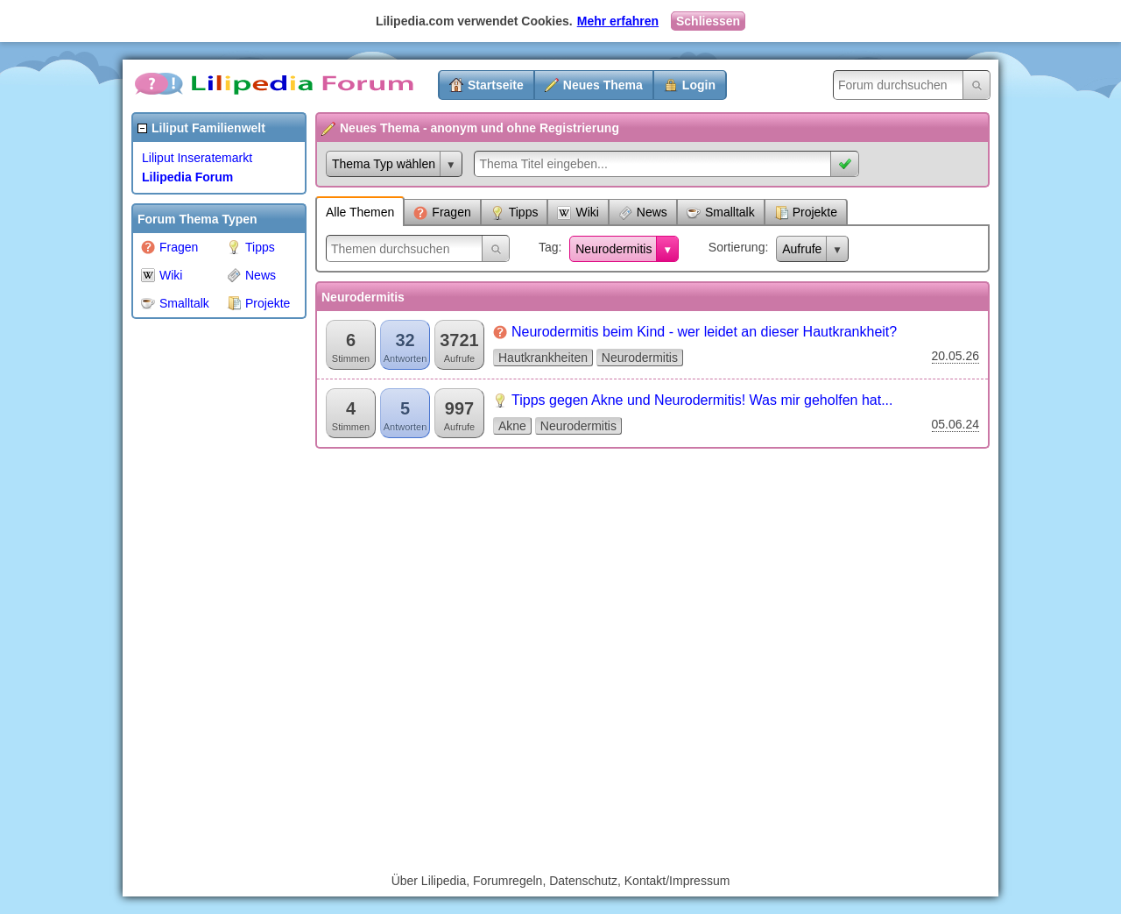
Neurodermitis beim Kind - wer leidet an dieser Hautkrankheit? (704, 331)
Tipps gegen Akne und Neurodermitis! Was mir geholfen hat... (701, 400)
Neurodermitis (613, 249)
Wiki (161, 275)
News (251, 275)
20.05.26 (956, 356)
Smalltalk (175, 303)
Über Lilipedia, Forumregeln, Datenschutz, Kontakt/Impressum (560, 881)
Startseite (496, 85)
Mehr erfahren (618, 21)
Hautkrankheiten (543, 358)
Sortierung (737, 247)
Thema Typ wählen (383, 164)
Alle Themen (360, 212)
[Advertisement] (201, 591)
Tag (549, 247)
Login (699, 85)
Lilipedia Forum (187, 177)
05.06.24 (956, 424)
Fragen (169, 247)
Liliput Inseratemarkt (197, 158)
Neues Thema (603, 85)
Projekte (258, 303)
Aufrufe (801, 249)
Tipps (251, 247)
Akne (512, 426)
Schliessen (708, 21)
